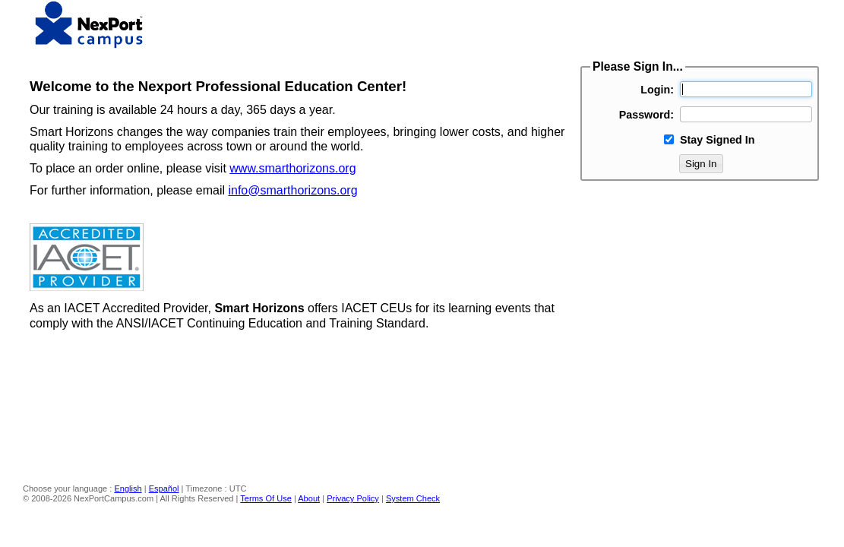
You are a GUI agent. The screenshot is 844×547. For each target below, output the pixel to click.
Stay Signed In (717, 140)
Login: (657, 90)
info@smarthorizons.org (292, 190)
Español (164, 488)
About (309, 498)
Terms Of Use (266, 498)
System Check (413, 498)
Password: (646, 115)
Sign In (701, 163)
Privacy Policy (353, 498)
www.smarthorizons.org (292, 168)
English (127, 488)
